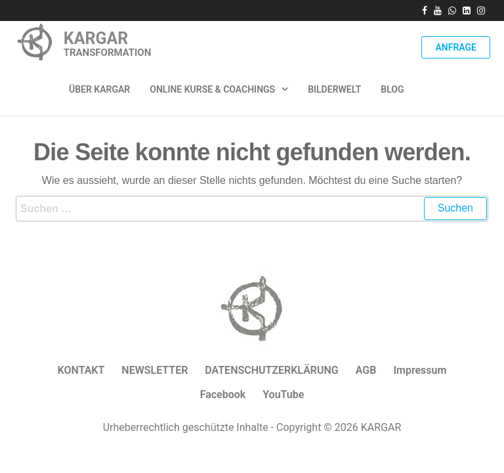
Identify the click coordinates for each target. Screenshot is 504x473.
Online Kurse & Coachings (212, 89)
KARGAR (96, 38)
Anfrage (455, 47)
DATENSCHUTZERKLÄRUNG (271, 370)
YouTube (283, 394)
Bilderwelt (334, 89)
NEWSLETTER (154, 370)
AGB (366, 370)
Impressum (419, 370)
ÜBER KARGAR (99, 89)
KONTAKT (81, 370)
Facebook (223, 394)
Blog (392, 89)
